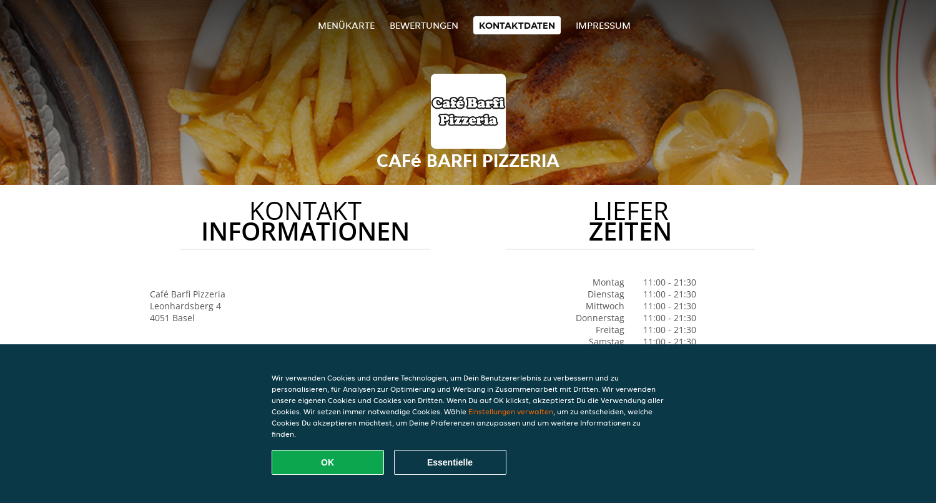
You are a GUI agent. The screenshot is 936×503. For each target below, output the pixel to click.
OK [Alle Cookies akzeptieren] (327, 462)
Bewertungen (424, 25)
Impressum (603, 25)
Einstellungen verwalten (510, 411)
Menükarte (346, 25)
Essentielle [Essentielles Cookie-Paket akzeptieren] (450, 462)
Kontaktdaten (517, 25)
